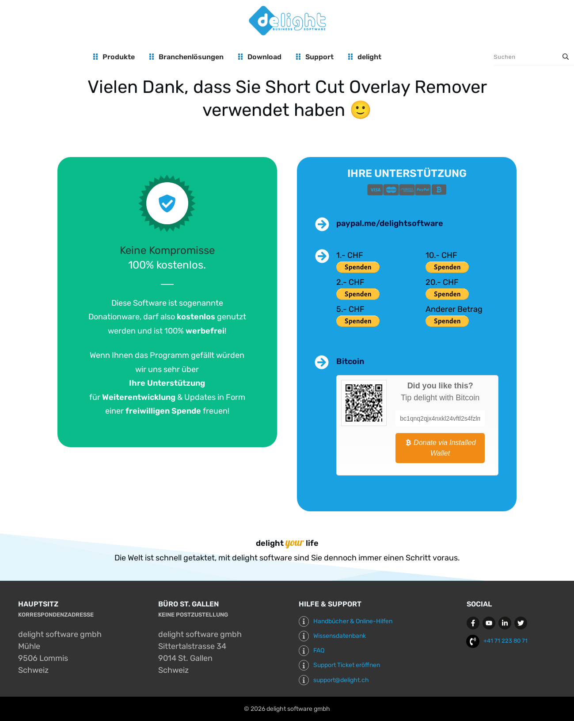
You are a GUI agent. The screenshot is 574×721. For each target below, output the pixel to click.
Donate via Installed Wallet (440, 448)
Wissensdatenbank (339, 636)
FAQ (318, 650)
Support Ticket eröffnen (346, 665)
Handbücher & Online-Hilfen (352, 621)
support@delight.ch (341, 680)
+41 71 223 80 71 (505, 640)
